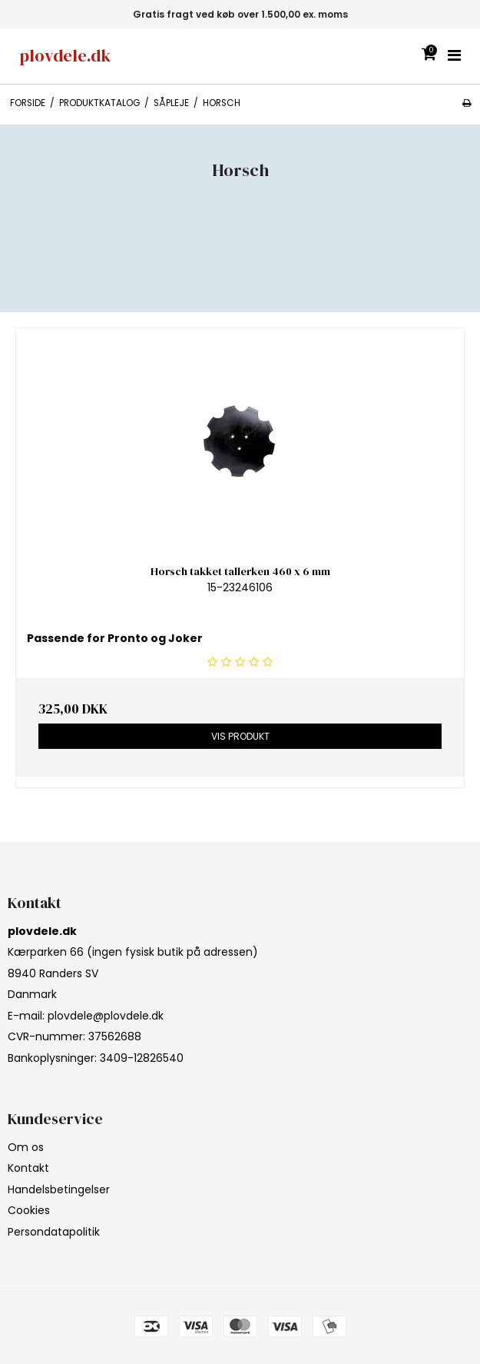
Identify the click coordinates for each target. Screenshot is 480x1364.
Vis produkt (240, 736)
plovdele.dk (65, 56)
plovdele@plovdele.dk (106, 1015)
